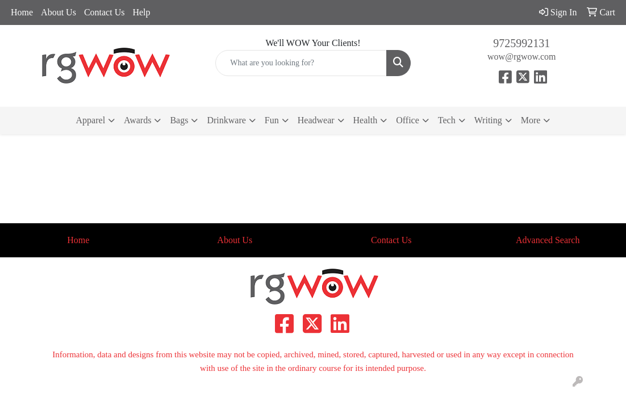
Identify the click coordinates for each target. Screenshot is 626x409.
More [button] (531, 120)
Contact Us (104, 12)
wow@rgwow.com (521, 56)
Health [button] (365, 120)
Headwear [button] (316, 120)
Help (141, 12)
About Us (58, 12)
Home (22, 12)
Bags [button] (179, 120)
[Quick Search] (300, 63)
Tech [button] (447, 120)
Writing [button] (488, 120)
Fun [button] (272, 120)
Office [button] (407, 120)
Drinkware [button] (226, 120)
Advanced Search (547, 240)
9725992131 (521, 43)
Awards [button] (137, 120)
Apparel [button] (91, 120)
